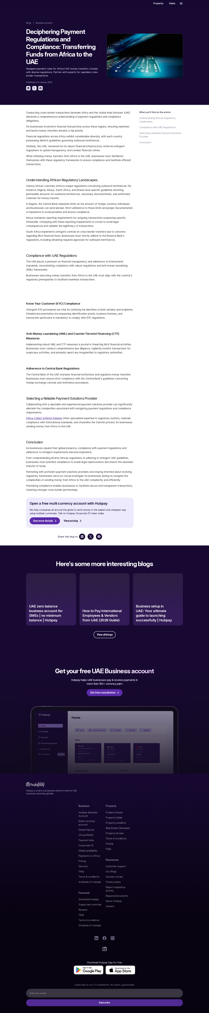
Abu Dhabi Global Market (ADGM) (132, 949)
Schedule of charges (37, 883)
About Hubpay (153, 851)
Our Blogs (150, 825)
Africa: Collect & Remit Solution (44, 420)
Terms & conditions (36, 877)
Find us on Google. (36, 980)
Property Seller (74, 825)
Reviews (110, 830)
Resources (151, 814)
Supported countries (117, 825)
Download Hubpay (116, 820)
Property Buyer (74, 820)
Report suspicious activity (159, 841)
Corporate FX (33, 846)
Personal (111, 814)
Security (30, 867)
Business (31, 814)
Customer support (155, 820)
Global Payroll (33, 830)
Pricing (30, 862)
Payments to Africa (36, 857)
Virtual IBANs (33, 836)
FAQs (29, 872)
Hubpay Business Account (40, 820)
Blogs (28, 25)
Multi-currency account (39, 825)
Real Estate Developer (78, 836)
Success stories (154, 830)
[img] (41, 917)
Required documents (156, 846)
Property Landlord (76, 830)
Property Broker (75, 841)
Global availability (35, 851)
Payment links (33, 841)
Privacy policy (153, 836)
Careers (149, 857)
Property (71, 814)
